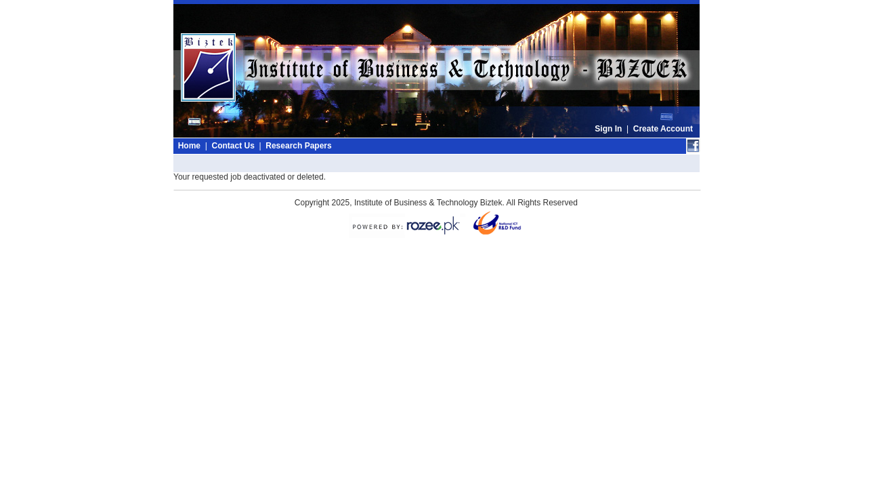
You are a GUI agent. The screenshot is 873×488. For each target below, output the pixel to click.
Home (189, 145)
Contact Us (232, 145)
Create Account (663, 129)
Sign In (608, 129)
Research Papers (298, 145)
